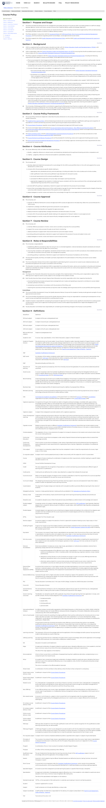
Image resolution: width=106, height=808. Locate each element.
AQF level (45, 358)
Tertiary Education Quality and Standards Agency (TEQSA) (80, 47)
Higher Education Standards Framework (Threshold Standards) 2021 (56, 53)
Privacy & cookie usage (87, 801)
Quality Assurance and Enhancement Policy (53, 38)
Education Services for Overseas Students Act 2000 (39, 135)
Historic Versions (38, 11)
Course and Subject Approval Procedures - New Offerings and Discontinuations (72, 128)
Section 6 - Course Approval (8, 29)
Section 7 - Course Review (8, 31)
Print (55, 11)
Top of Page (99, 42)
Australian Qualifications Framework (45, 353)
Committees (7, 37)
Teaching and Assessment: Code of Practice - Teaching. (76, 349)
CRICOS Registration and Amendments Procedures (59, 133)
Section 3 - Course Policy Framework (10, 24)
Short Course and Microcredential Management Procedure (44, 140)
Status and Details (16, 11)
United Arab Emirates (80, 398)
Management (7, 35)
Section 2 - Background (8, 22)
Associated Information (27, 11)
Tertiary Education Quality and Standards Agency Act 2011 (57, 51)
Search (36, 3)
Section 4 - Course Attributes (8, 26)
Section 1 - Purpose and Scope (9, 20)
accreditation (91, 397)
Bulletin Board (49, 3)
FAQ (60, 3)
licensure (79, 397)
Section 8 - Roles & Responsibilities (10, 33)
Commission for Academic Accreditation (46, 397)
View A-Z (27, 3)
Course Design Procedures (35, 125)
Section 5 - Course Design (8, 27)
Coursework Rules (54, 34)
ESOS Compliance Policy (34, 133)
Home (18, 3)
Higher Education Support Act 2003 (80, 527)
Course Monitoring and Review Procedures (39, 138)
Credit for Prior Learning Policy (36, 121)
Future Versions (48, 11)
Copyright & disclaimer (77, 801)
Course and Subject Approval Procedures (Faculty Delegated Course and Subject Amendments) (53, 129)
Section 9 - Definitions (7, 38)
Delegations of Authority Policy (82, 491)
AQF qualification (80, 503)
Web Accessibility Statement (99, 801)
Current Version (6, 11)
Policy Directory (8, 7)
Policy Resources (72, 3)
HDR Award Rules (66, 34)
